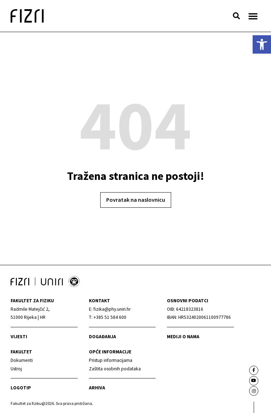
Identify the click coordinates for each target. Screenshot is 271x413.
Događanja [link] (102, 337)
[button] (236, 15)
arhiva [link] (97, 388)
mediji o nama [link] (183, 337)
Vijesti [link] (19, 337)
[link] (262, 44)
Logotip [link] (21, 388)
